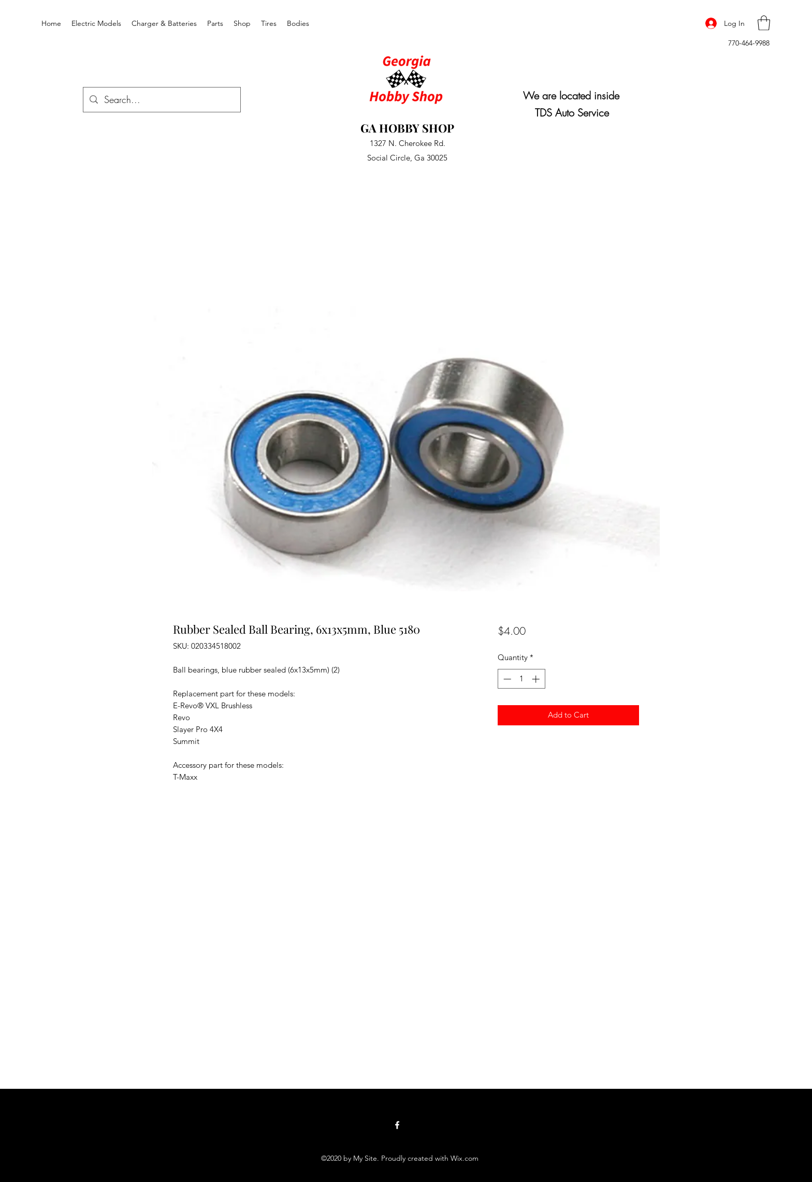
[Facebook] (397, 1125)
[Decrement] (506, 679)
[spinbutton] (521, 679)
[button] (764, 23)
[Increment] (537, 679)
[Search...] (161, 99)
